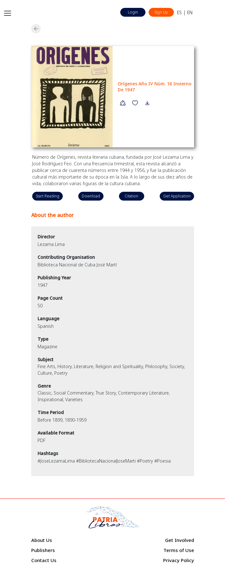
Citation (131, 196)
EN (189, 12)
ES (179, 12)
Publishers (43, 550)
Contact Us (43, 560)
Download (91, 196)
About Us (41, 540)
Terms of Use (178, 550)
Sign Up (161, 12)
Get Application (177, 196)
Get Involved (179, 540)
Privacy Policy (178, 560)
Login (133, 12)
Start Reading (47, 196)
